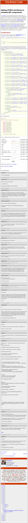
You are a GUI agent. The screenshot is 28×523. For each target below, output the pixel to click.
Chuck (2, 322)
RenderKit (3, 24)
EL (13, 472)
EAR (5, 472)
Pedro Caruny (3, 275)
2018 (3, 496)
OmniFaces (4, 15)
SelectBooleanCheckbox (15, 477)
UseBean (25, 479)
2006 (3, 520)
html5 (2, 432)
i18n (17, 473)
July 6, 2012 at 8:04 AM (4, 208)
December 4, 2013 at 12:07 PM (6, 338)
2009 (3, 516)
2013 (3, 502)
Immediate (20, 473)
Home (14, 453)
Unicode (16, 479)
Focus (7, 473)
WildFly (19, 481)
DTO (24, 471)
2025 (3, 487)
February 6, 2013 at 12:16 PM (5, 259)
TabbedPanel (24, 478)
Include (23, 473)
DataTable (10, 471)
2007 (3, 519)
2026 (3, 486)
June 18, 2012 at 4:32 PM (5, 188)
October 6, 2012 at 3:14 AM (5, 236)
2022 (3, 491)
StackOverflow (19, 478)
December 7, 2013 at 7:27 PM (5, 409)
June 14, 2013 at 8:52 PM (5, 283)
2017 (3, 497)
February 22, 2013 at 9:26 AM (5, 273)
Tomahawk (3, 479)
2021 (3, 492)
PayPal (16, 465)
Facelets (21, 472)
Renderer (10, 477)
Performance (4, 476)
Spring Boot (14, 478)
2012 (3, 503)
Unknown (3, 221)
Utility (4, 480)
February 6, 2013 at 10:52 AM (5, 251)
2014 (3, 501)
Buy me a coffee (8, 465)
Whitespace (15, 481)
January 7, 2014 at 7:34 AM (5, 434)
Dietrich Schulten (4, 201)
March (4, 513)
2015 (3, 499)
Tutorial (13, 479)
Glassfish (9, 473)
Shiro (11, 478)
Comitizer (3, 179)
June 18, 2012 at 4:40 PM (5, 199)
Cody (2, 230)
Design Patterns (15, 471)
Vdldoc (18, 480)
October (4, 506)
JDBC (8, 474)
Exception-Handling (17, 472)
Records (7, 477)
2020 (3, 493)
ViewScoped (22, 480)
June (4, 509)
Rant (4, 477)
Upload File (20, 479)
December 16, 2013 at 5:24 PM (6, 423)
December (5, 504)
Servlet (8, 478)
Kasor (2, 411)
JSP (20, 474)
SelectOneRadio (4, 478)
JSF (13, 474)
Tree (10, 479)
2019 (3, 495)
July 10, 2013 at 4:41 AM (4, 320)
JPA (10, 474)
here (3, 35)
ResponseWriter (17, 24)
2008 (3, 518)
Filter (5, 473)
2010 (3, 515)
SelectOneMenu (21, 477)
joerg (2, 333)
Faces (25, 472)
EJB (11, 472)
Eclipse (8, 472)
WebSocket (9, 481)
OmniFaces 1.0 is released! (8, 511)
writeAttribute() (13, 25)
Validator (7, 480)
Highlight (12, 473)
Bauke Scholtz (4, 190)
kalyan (2, 436)
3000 (3, 485)
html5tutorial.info (20, 19)
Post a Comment (4, 451)
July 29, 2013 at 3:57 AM (4, 331)
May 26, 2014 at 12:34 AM (5, 449)
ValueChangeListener (13, 480)
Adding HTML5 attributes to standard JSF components (13, 510)
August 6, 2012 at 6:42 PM (5, 228)
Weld (12, 481)
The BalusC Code (14, 2)
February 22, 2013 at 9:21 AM (5, 263)
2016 (3, 498)
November (5, 505)
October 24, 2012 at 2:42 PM (5, 242)
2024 (3, 489)
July (3, 508)
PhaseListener (10, 476)
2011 (3, 514)
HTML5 (5, 166)
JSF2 (7, 166)
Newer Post (3, 453)
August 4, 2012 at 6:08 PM (5, 219)
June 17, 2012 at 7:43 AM (5, 177)
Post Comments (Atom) (10, 455)
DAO (7, 471)
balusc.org (12, 463)
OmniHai (20, 475)
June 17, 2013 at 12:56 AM (5, 303)
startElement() (4, 25)
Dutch (3, 472)
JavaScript (5, 474)
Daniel (2, 172)
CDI (18, 470)
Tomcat (7, 479)
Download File (20, 471)
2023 (3, 490)
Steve (2, 210)
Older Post (25, 453)
